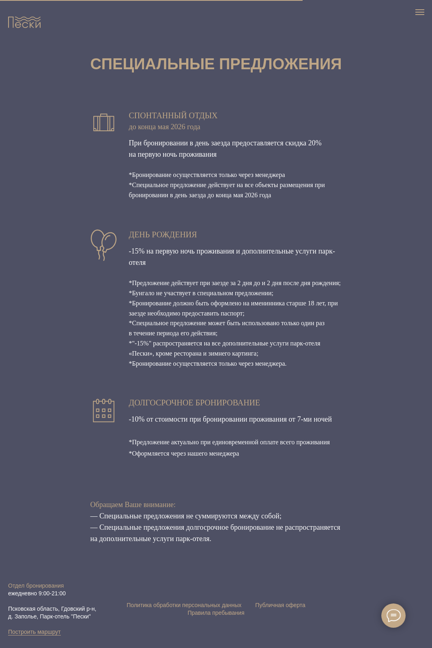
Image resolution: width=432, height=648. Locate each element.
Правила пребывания (215, 613)
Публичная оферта (280, 605)
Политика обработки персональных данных (184, 605)
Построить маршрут (34, 632)
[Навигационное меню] (419, 12)
